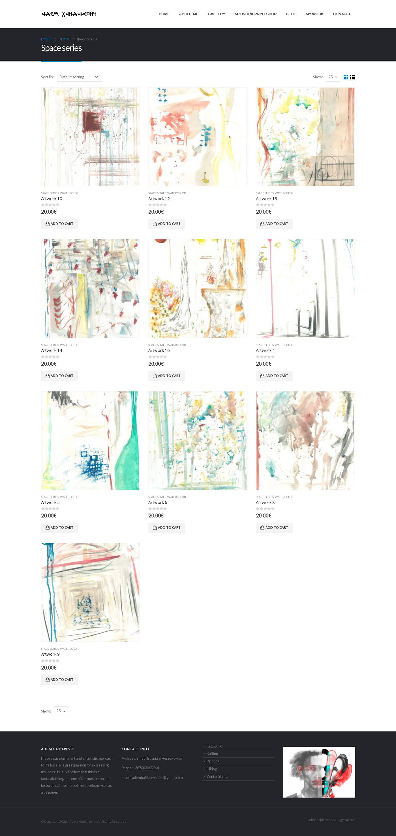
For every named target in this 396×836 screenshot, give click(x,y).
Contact (342, 14)
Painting (213, 761)
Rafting (212, 753)
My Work (315, 14)
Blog (291, 14)
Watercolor (69, 193)
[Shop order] (79, 77)
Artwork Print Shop (255, 14)
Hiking (212, 769)
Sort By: (47, 77)
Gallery (216, 14)
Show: (318, 77)
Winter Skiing (217, 776)
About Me (189, 14)
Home (164, 14)
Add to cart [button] (62, 223)
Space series (50, 193)
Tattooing (214, 746)
